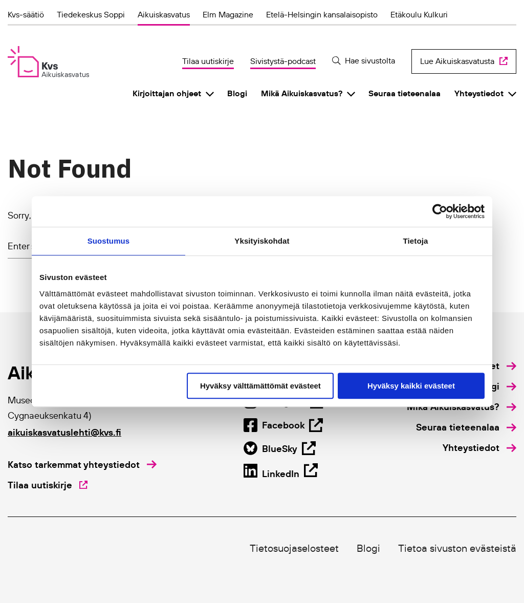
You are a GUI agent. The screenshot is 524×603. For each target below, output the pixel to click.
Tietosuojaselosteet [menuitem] (294, 548)
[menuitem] (496, 386)
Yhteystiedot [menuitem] (479, 93)
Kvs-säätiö (26, 14)
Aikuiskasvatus (164, 14)
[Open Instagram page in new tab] (283, 425)
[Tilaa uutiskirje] (48, 485)
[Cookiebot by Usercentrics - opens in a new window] (440, 211)
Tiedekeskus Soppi (91, 14)
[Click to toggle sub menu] (209, 93)
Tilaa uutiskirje (208, 61)
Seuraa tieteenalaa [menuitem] (404, 93)
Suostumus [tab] (109, 240)
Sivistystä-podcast (283, 61)
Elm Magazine (228, 14)
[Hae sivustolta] (363, 61)
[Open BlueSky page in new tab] (281, 472)
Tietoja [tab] (415, 240)
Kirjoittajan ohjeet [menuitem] (167, 93)
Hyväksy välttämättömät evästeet (260, 385)
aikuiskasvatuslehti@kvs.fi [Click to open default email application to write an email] (64, 432)
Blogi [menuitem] (237, 93)
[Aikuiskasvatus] (48, 61)
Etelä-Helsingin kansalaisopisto (322, 14)
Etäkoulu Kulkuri (419, 14)
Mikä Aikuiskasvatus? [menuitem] (301, 93)
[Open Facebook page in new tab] (280, 448)
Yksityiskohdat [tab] (261, 240)
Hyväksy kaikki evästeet (411, 385)
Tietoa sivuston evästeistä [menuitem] (457, 548)
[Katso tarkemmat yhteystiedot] (82, 464)
